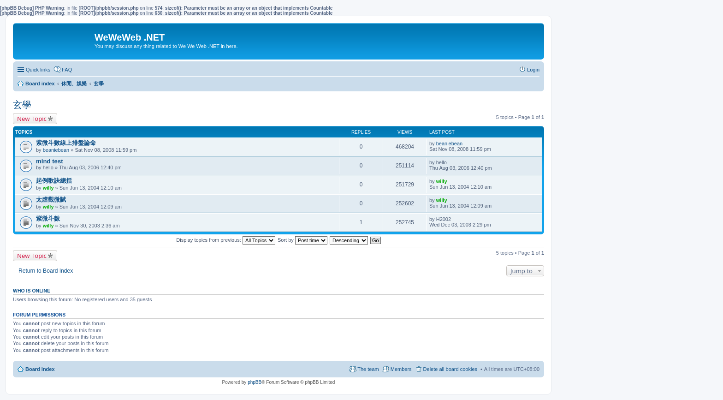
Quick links (38, 69)
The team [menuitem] (368, 369)
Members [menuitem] (401, 369)
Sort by (302, 240)
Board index (40, 369)
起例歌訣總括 (54, 180)
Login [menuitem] (533, 69)
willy (48, 188)
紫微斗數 (48, 218)
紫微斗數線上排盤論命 (66, 142)
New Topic (32, 118)
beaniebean (56, 150)
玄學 (22, 105)
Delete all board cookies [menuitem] (450, 369)
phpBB (254, 382)
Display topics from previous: (225, 240)
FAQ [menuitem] (67, 69)
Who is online (31, 290)
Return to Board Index (45, 271)
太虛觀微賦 (51, 199)
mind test (49, 161)
